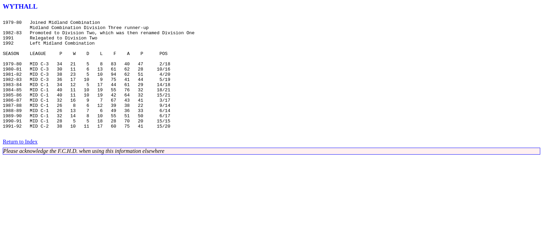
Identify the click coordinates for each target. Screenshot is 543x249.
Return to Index (20, 165)
